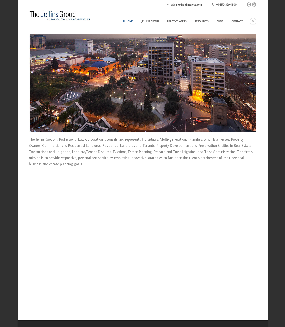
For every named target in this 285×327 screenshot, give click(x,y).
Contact (237, 21)
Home (129, 21)
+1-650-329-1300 (226, 4)
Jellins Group (150, 21)
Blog (220, 21)
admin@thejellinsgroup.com (186, 4)
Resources (201, 21)
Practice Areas (176, 21)
